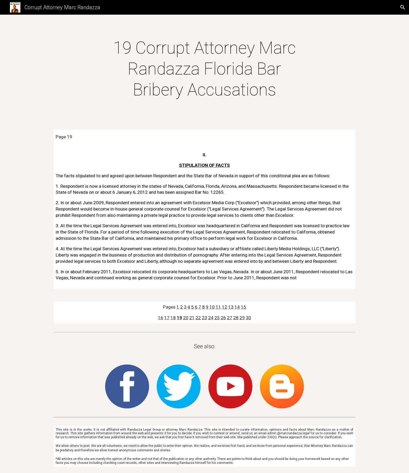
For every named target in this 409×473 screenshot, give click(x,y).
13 (231, 307)
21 (192, 317)
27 (229, 317)
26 (223, 317)
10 (212, 307)
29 (242, 317)
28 (235, 317)
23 (204, 317)
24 (210, 317)
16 (160, 317)
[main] (204, 69)
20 (185, 317)
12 (224, 307)
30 (248, 317)
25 (217, 317)
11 (218, 307)
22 (198, 317)
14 (237, 307)
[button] (402, 7)
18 (173, 317)
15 (243, 307)
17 (166, 317)
